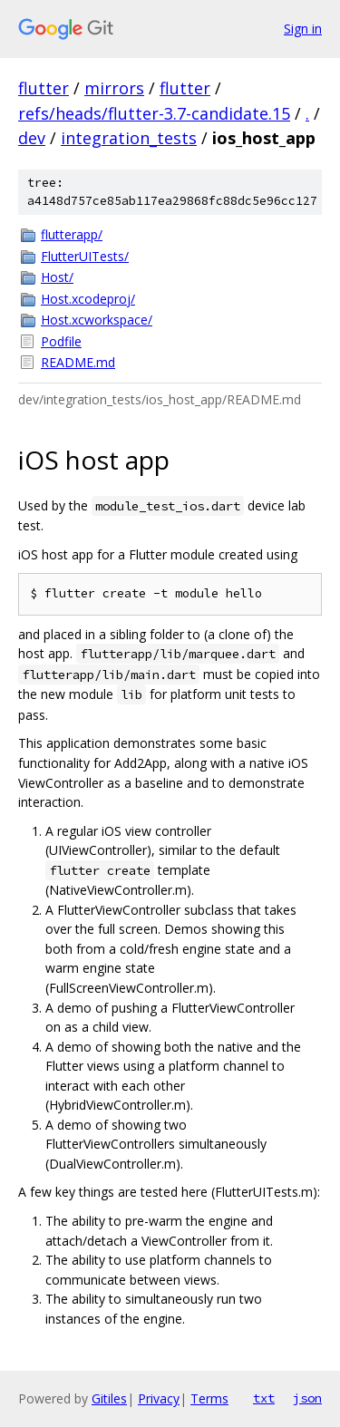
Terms (209, 1398)
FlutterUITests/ (85, 256)
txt (264, 1398)
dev (31, 138)
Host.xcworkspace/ (96, 319)
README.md (78, 362)
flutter (43, 88)
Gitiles (109, 1398)
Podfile (61, 341)
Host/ (57, 277)
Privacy (159, 1398)
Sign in (303, 28)
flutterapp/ (71, 234)
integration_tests (129, 138)
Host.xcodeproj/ (88, 298)
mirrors (114, 88)
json (307, 1398)
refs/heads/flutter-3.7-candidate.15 (154, 113)
